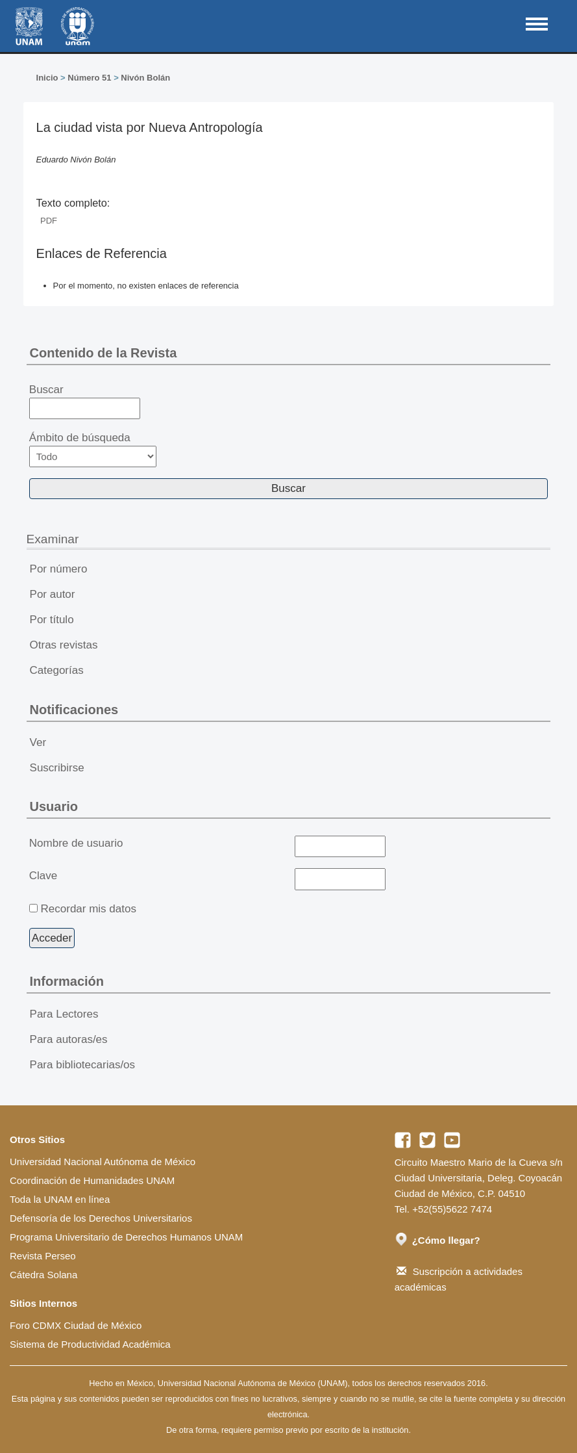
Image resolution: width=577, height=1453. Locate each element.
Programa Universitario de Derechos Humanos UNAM (126, 1236)
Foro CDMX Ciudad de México (75, 1325)
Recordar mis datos (88, 909)
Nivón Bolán (145, 78)
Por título (52, 619)
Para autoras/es (69, 1039)
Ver (38, 742)
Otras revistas (64, 645)
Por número (59, 569)
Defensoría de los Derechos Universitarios (101, 1218)
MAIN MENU (537, 24)
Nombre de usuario (76, 843)
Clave (43, 875)
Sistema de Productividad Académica (90, 1344)
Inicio (47, 78)
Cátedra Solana (43, 1274)
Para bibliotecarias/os (83, 1065)
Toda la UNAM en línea (60, 1199)
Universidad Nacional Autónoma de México (102, 1161)
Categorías (57, 670)
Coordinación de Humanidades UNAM (92, 1180)
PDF (48, 220)
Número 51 (89, 78)
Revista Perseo (43, 1255)
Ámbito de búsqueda (92, 449)
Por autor (52, 594)
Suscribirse (57, 768)
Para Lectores (64, 1014)
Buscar (84, 401)
